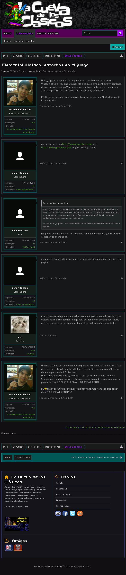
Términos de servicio (107, 457)
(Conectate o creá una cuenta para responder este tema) (95, 427)
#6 (122, 398)
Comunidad (24, 33)
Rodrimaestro (20, 230)
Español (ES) (21, 457)
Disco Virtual (48, 33)
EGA (6, 457)
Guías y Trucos (18, 71)
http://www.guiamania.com (56, 147)
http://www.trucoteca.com (77, 143)
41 (34, 243)
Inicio (8, 33)
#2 (122, 163)
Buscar (7, 41)
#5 (122, 335)
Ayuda (92, 457)
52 (33, 186)
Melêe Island (28, 247)
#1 (122, 106)
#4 (122, 278)
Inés (19, 337)
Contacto (82, 457)
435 (33, 350)
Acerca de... (63, 506)
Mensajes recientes (24, 41)
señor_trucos (20, 173)
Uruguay (31, 353)
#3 (122, 242)
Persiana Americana (53, 71)
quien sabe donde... (25, 189)
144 (33, 122)
